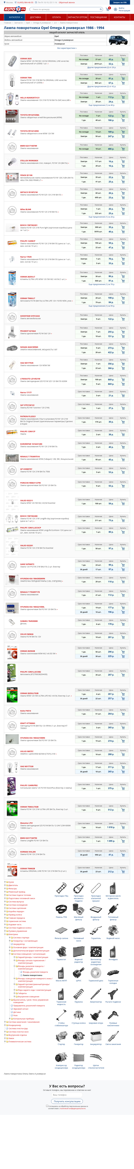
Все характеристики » (67, 48)
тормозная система (17, 921)
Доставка (35, 17)
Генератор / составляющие (25, 941)
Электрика (13, 934)
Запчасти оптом (77, 17)
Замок (11, 1038)
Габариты (22, 993)
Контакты (119, 17)
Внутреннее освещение (28, 996)
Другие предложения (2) (101, 67)
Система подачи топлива (20, 895)
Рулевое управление (18, 931)
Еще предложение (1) (102, 105)
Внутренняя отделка (18, 1035)
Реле (15, 1015)
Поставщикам (98, 17)
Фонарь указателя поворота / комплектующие (31, 967)
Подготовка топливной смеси (22, 898)
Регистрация (124, 10)
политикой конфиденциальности (72, 1108)
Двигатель (13, 885)
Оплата (56, 17)
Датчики (17, 1012)
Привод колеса (15, 914)
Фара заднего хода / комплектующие (34, 990)
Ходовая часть (15, 924)
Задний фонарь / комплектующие (33, 957)
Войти (121, 8)
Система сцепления (17, 908)
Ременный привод (17, 892)
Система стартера (21, 937)
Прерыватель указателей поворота (29, 1005)
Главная (7, 22)
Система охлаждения (18, 905)
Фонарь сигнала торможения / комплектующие (31, 961)
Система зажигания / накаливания (24, 1022)
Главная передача (17, 918)
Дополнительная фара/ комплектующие (31, 950)
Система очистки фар (18, 1028)
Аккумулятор (19, 944)
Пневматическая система (20, 1041)
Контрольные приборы (23, 1018)
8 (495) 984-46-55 (25, 2)
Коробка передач (16, 911)
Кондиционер (15, 1025)
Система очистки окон (19, 1031)
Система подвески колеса (20, 928)
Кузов (11, 882)
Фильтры (13, 888)
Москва (9, 2)
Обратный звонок (67, 2)
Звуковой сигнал (20, 1009)
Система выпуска (16, 901)
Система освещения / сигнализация (29, 954)
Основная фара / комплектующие (28, 947)
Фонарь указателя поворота (35, 972)
